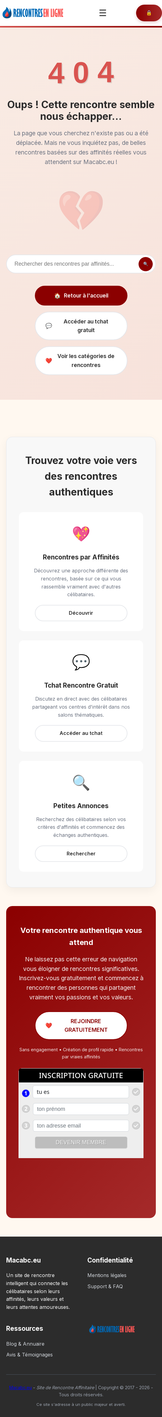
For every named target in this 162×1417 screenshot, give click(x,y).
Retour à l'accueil (81, 295)
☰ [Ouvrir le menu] (103, 13)
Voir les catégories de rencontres (80, 360)
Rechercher (81, 853)
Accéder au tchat (81, 733)
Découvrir (81, 613)
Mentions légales (107, 1275)
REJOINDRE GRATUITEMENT (76, 1025)
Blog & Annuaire (25, 1344)
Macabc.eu (20, 1387)
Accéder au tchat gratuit (77, 325)
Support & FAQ (105, 1286)
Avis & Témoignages (29, 1355)
